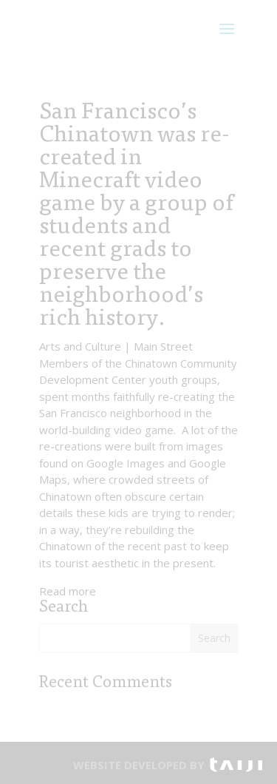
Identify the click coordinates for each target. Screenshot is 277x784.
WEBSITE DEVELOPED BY (139, 764)
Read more (67, 591)
